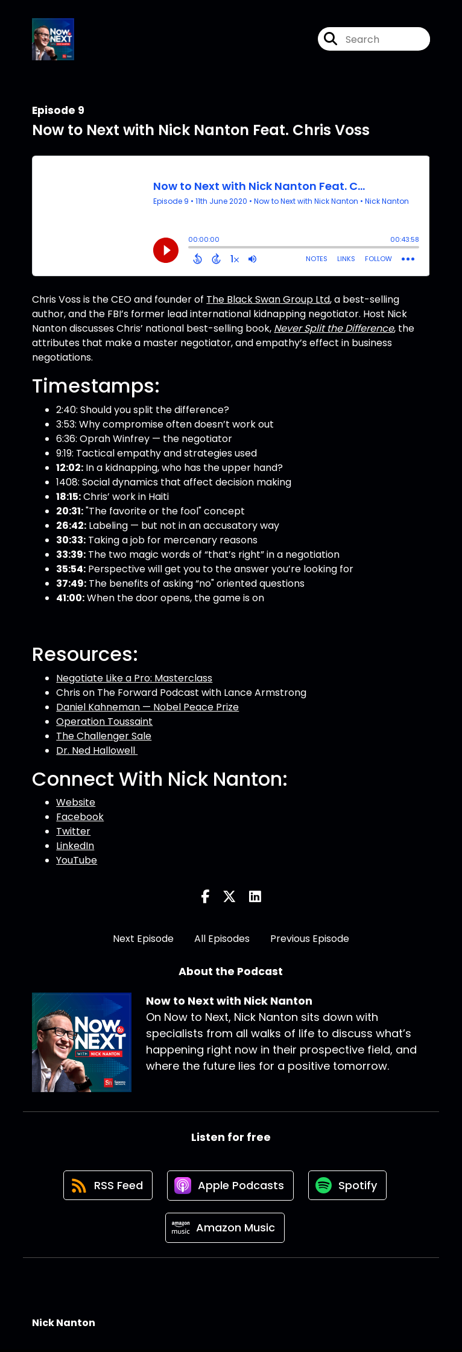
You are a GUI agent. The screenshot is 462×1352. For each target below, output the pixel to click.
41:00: (70, 598)
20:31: (69, 511)
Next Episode (143, 939)
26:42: (71, 525)
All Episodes (222, 939)
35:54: (71, 569)
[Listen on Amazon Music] (225, 1229)
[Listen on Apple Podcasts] (230, 1186)
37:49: (71, 583)
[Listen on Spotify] (348, 1185)
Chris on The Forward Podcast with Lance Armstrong (181, 693)
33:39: (71, 554)
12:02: (69, 468)
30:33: (71, 540)
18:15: (68, 497)
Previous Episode (309, 939)
